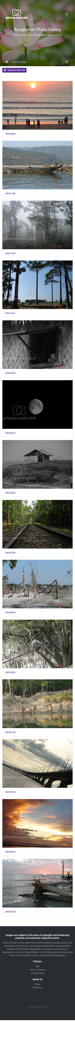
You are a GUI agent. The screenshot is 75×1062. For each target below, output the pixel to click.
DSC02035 (10, 672)
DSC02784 (10, 553)
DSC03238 (10, 792)
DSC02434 (10, 373)
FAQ (37, 966)
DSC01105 (10, 193)
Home (6, 62)
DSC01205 (10, 253)
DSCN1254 (10, 912)
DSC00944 (10, 612)
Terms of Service (37, 970)
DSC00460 (10, 134)
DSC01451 (10, 313)
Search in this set (14, 70)
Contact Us (37, 987)
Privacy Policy (37, 973)
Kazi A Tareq (19, 61)
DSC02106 (10, 732)
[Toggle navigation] (67, 14)
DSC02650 (10, 493)
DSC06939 (10, 852)
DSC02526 (10, 433)
